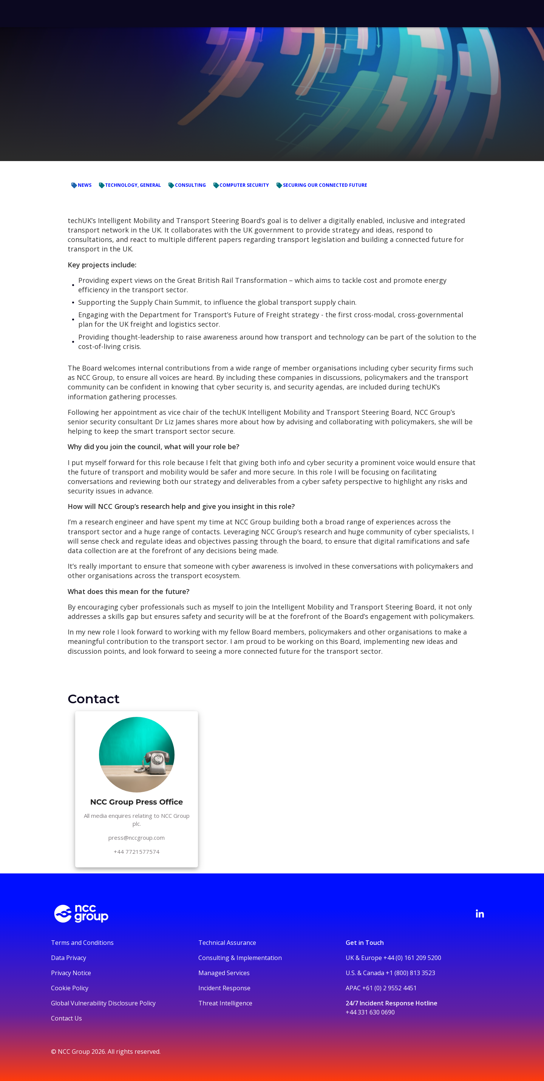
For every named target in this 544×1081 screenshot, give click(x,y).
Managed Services (224, 973)
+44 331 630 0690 (370, 1012)
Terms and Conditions (82, 942)
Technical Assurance (227, 942)
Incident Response (224, 988)
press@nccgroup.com (136, 837)
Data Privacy (68, 958)
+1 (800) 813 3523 (410, 973)
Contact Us (66, 1018)
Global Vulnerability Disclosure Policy (103, 1003)
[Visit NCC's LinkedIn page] (480, 913)
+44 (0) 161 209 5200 (412, 958)
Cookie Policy (69, 988)
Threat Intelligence (225, 1003)
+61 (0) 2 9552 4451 (389, 988)
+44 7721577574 (136, 851)
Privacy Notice (71, 973)
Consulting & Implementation (240, 958)
